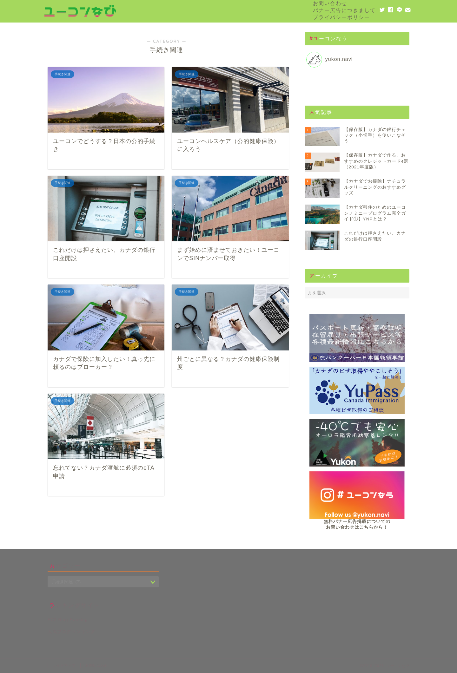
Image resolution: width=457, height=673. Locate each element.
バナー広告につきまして (344, 10)
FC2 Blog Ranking (68, 619)
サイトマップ (64, 665)
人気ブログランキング (71, 631)
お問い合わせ (330, 3)
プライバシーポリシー (341, 17)
